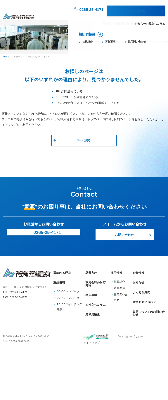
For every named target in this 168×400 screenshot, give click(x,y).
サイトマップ (92, 381)
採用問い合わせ (121, 344)
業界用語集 (92, 355)
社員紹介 (119, 328)
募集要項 (119, 335)
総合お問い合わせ (144, 342)
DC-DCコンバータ (68, 335)
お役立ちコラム (156, 15)
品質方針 (91, 321)
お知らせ (139, 15)
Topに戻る (84, 140)
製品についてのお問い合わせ (149, 352)
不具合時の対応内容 (95, 331)
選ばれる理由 (64, 15)
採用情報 (123, 14)
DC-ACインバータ (68, 342)
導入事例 (96, 15)
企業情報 (110, 15)
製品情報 (80, 14)
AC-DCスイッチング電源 (69, 351)
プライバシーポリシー (129, 375)
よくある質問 (141, 335)
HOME (6, 56)
